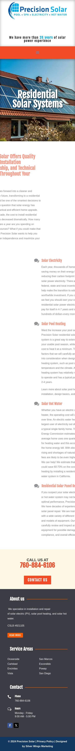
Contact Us (37, 580)
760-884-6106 (37, 28)
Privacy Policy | (46, 741)
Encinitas (12, 668)
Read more (15, 635)
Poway (43, 668)
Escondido (45, 664)
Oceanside (13, 659)
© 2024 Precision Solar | (22, 741)
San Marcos (45, 659)
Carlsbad (12, 664)
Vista (10, 673)
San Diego (45, 673)
